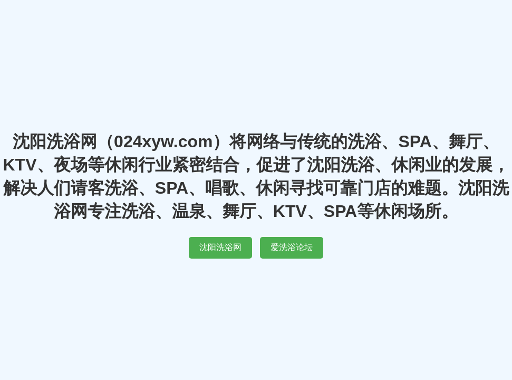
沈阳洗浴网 (220, 247)
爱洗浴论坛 (292, 247)
